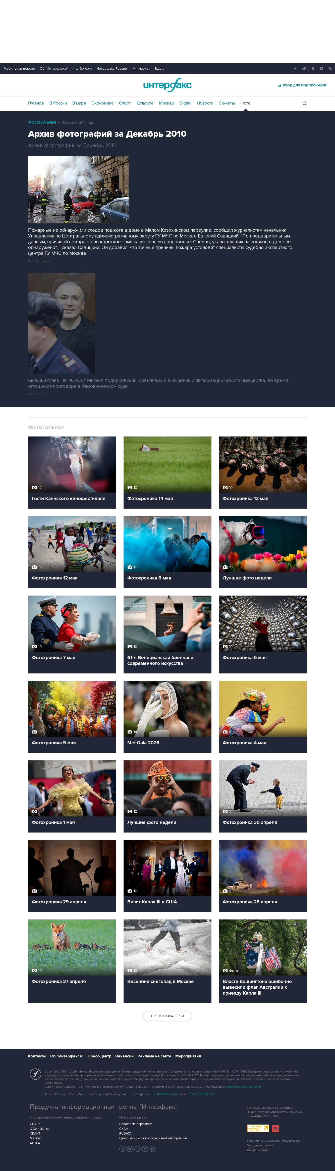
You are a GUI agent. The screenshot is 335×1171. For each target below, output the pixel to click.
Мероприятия (188, 1056)
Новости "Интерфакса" (135, 1124)
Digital (185, 103)
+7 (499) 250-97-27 (201, 1094)
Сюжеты (227, 103)
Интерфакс (167, 85)
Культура (144, 103)
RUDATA (125, 1134)
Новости (205, 103)
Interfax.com (82, 68)
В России (58, 103)
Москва (166, 103)
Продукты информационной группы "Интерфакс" (104, 1107)
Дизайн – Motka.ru (259, 1150)
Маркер (35, 1138)
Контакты (37, 1056)
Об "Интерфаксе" (54, 68)
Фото (245, 103)
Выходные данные (260, 1145)
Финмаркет (141, 68)
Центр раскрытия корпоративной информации (153, 1138)
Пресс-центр (99, 1056)
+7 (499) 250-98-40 (166, 1094)
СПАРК (35, 1124)
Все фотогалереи (167, 1016)
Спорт (125, 103)
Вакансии (124, 1056)
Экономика (103, 103)
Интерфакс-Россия (111, 68)
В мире (79, 103)
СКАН (123, 1129)
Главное (36, 103)
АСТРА (35, 1143)
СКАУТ (35, 1134)
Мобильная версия (19, 68)
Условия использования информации (274, 1141)
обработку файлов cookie (244, 1087)
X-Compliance (39, 1129)
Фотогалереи (42, 122)
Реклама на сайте (154, 1056)
